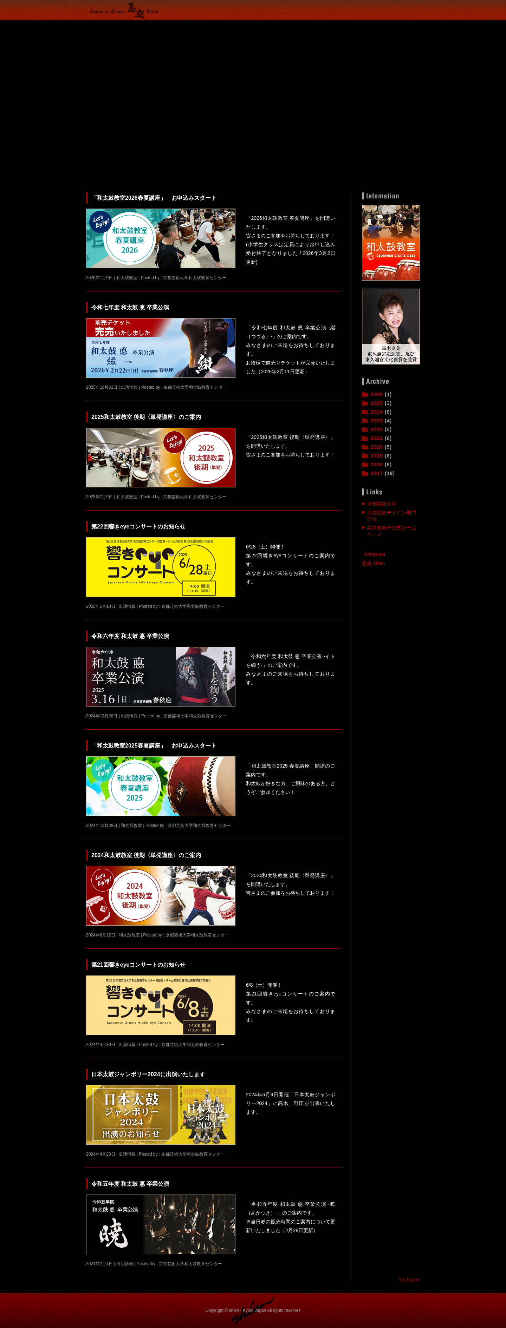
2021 (377, 438)
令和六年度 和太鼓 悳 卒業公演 (130, 636)
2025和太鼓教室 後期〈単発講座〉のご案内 (146, 417)
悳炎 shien (373, 563)
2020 (377, 447)
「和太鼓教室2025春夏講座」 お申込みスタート (153, 746)
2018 (377, 464)
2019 (377, 456)
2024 (377, 412)
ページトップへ (405, 1279)
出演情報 (209, 25)
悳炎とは (244, 25)
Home (103, 25)
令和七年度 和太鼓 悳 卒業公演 (130, 307)
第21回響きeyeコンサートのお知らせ (138, 965)
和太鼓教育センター (296, 25)
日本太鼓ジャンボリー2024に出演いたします (148, 1074)
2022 (377, 429)
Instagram (374, 554)
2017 (377, 473)
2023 (377, 420)
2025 (377, 403)
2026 (377, 394)
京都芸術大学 (381, 504)
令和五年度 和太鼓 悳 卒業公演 (130, 1184)
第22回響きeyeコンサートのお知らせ (138, 527)
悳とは (270, 25)
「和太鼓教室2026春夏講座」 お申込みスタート (153, 198)
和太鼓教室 (174, 25)
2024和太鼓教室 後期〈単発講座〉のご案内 (146, 855)
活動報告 (138, 25)
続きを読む (323, 277)
